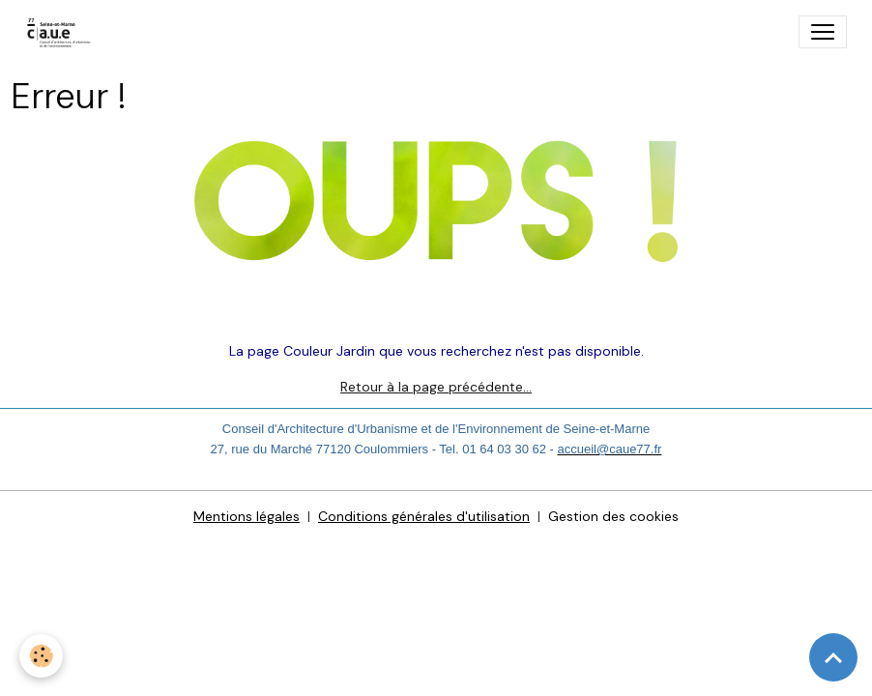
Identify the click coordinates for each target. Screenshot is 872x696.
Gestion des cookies (613, 516)
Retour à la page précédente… (436, 386)
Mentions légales (246, 516)
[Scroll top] (833, 657)
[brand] (63, 31)
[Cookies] (41, 656)
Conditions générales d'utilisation (424, 516)
